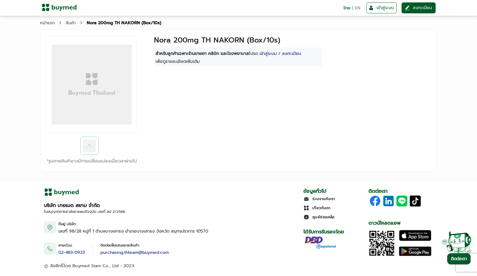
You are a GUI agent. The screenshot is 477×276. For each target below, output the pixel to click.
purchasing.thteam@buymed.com (134, 252)
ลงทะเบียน (291, 53)
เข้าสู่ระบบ (268, 53)
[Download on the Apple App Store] (415, 240)
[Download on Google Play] (415, 255)
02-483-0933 (71, 252)
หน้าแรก (47, 23)
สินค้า (71, 23)
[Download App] (381, 255)
